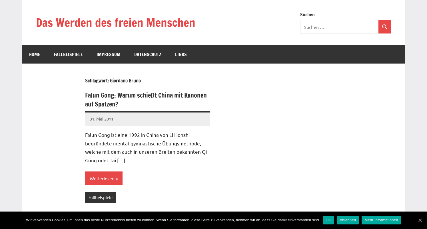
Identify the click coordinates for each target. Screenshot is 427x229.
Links (181, 54)
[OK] (420, 220)
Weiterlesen (102, 178)
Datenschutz (147, 54)
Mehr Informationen (381, 220)
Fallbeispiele (68, 54)
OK (328, 220)
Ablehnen (348, 220)
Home (34, 54)
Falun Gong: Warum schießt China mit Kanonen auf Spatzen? (146, 99)
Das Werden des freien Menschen (115, 22)
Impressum (109, 54)
